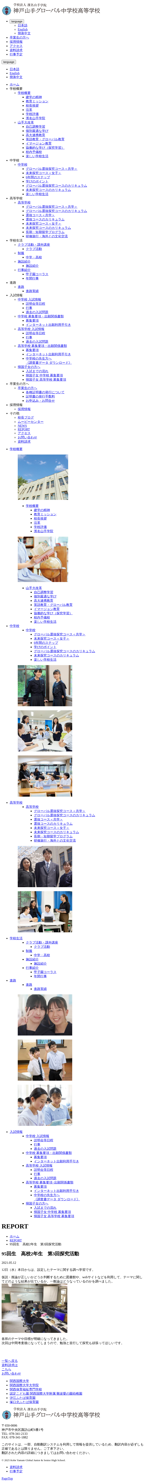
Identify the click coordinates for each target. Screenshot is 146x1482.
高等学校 (24, 202)
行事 (29, 308)
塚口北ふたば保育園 (24, 1402)
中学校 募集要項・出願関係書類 (41, 316)
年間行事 (32, 278)
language (16, 21)
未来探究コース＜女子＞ (43, 173)
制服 (21, 253)
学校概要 (24, 93)
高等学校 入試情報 (31, 329)
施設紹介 (24, 261)
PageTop (7, 1478)
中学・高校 (34, 257)
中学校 (22, 164)
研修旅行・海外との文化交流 (47, 236)
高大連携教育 (35, 135)
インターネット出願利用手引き (48, 324)
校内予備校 (34, 152)
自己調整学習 (35, 126)
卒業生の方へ (19, 37)
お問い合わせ (27, 437)
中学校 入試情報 (29, 299)
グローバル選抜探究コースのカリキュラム (56, 185)
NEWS (22, 425)
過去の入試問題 (37, 312)
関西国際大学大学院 (24, 1385)
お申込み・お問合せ (40, 400)
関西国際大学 (19, 1381)
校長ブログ (26, 417)
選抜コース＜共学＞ (40, 215)
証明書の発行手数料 (40, 396)
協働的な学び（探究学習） (45, 147)
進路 (21, 286)
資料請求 (16, 50)
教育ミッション (37, 101)
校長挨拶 (32, 105)
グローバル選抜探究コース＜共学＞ (51, 168)
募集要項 (32, 320)
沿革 (29, 109)
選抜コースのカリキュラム (45, 219)
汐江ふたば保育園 (22, 1397)
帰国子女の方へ (29, 367)
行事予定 (16, 54)
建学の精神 (34, 97)
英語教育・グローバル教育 (45, 139)
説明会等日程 (35, 303)
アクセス (16, 46)
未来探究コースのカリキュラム (48, 190)
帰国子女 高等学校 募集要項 (46, 379)
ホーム (14, 84)
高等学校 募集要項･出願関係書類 (49, 1182)
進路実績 (32, 291)
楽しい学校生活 (37, 156)
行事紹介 (24, 270)
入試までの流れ (37, 371)
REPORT (24, 429)
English (23, 29)
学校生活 (16, 938)
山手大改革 (26, 122)
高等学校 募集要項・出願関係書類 (42, 346)
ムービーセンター (31, 421)
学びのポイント (37, 181)
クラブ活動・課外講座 (34, 244)
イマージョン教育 (39, 143)
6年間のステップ (38, 177)
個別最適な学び (37, 131)
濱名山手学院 (35, 118)
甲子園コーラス (37, 274)
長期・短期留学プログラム (45, 232)
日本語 (22, 25)
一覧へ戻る (10, 1361)
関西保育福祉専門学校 (26, 1389)
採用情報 (16, 41)
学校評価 (32, 114)
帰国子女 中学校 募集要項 (44, 375)
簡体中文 (24, 33)
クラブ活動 (34, 249)
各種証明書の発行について (45, 392)
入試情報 (16, 1131)
